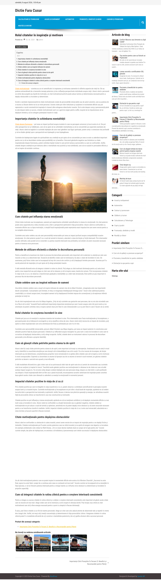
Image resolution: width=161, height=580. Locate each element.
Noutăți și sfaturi (23, 26)
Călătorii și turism (120, 216)
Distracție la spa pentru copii (130, 104)
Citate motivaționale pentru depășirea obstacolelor (34, 79)
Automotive (64, 19)
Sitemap (115, 277)
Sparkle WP (141, 577)
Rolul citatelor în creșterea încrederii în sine (32, 70)
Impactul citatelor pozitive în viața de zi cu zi (32, 76)
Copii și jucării (119, 226)
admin (41, 40)
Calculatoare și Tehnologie (27, 19)
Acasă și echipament (49, 19)
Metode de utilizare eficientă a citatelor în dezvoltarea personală (38, 65)
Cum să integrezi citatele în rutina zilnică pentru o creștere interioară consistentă (44, 81)
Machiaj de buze (125, 179)
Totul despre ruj (125, 166)
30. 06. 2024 (30, 40)
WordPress (54, 577)
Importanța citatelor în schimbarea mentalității (33, 60)
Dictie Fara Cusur (28, 10)
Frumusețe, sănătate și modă (83, 19)
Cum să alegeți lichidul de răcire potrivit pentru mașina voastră (131, 151)
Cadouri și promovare (105, 19)
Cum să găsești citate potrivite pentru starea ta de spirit (36, 73)
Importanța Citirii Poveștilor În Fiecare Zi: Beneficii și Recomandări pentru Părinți (48, 527)
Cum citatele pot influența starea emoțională (32, 62)
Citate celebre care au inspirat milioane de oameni (34, 68)
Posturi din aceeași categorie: (30, 84)
